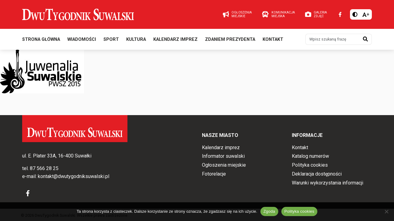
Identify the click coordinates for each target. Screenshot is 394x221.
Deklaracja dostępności (317, 174)
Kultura (136, 39)
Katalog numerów (310, 156)
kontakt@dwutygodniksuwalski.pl (73, 176)
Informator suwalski (223, 156)
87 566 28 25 (44, 168)
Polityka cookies (310, 165)
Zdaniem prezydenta (230, 39)
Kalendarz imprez (175, 39)
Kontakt (273, 39)
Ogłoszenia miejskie (224, 165)
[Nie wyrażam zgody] (386, 211)
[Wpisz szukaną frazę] (332, 39)
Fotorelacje (214, 174)
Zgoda (269, 211)
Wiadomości (81, 39)
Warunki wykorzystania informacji (327, 183)
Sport (111, 39)
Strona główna (41, 39)
